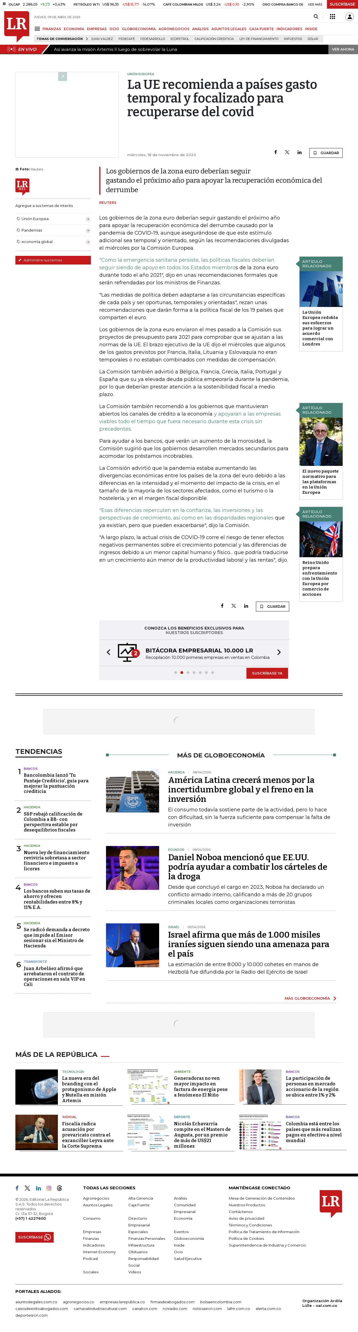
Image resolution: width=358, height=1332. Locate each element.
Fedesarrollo (152, 39)
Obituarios (137, 1252)
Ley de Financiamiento (258, 39)
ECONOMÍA (74, 29)
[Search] (316, 17)
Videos (134, 1272)
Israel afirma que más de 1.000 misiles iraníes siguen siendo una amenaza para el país (248, 944)
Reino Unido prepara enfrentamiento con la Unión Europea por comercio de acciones (319, 578)
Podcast (90, 1258)
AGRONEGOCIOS (174, 29)
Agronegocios (96, 1198)
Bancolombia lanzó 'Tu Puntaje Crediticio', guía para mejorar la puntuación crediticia (56, 783)
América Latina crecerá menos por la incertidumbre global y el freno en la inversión (241, 789)
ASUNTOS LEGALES (228, 29)
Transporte (35, 962)
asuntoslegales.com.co (36, 1302)
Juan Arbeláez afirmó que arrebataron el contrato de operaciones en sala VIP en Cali (54, 976)
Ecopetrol (180, 39)
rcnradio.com (175, 1308)
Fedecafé (127, 39)
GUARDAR (326, 153)
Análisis (180, 1198)
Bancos (31, 769)
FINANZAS (52, 29)
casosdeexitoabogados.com (41, 1308)
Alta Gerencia (140, 1198)
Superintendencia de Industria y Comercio (267, 1245)
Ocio (178, 1252)
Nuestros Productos (247, 1205)
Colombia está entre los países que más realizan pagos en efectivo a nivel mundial (314, 1132)
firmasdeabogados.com (172, 1302)
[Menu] (38, 28)
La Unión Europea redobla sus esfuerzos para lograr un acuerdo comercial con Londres (320, 328)
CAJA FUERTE (261, 29)
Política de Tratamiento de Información (264, 1231)
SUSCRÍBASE (342, 4)
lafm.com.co (238, 1308)
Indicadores (94, 1245)
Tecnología (73, 1072)
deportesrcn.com (31, 1315)
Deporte (182, 1117)
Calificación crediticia (214, 39)
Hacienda (32, 807)
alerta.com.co (268, 1308)
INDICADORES (289, 29)
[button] (106, 653)
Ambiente (182, 1072)
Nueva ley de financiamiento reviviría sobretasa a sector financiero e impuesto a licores (57, 860)
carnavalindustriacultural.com (100, 1308)
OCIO (114, 29)
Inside (179, 1245)
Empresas (92, 1231)
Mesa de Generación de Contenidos (262, 1198)
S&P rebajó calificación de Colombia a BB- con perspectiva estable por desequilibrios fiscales (53, 822)
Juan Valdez (102, 39)
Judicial (69, 1117)
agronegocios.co (78, 1302)
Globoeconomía (189, 1238)
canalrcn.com (144, 1308)
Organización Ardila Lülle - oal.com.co (322, 1303)
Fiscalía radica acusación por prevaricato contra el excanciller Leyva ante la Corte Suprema (88, 1135)
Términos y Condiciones (250, 1225)
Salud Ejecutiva (188, 1258)
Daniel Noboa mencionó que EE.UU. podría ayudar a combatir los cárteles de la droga (247, 866)
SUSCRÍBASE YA (267, 673)
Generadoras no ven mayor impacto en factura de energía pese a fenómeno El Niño (201, 1087)
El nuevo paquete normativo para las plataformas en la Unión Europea (320, 482)
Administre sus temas (40, 260)
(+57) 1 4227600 (30, 1218)
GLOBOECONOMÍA (139, 29)
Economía (183, 1218)
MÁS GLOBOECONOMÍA (307, 998)
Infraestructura (141, 1245)
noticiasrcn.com (207, 1308)
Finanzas (91, 1238)
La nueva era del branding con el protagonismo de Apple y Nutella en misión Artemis (89, 1089)
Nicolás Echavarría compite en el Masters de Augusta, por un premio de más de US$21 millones (202, 1135)
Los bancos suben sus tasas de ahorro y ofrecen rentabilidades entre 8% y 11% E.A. (57, 899)
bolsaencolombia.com (220, 1302)
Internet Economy (99, 1252)
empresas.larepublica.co (122, 1302)
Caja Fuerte (139, 1205)
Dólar (313, 39)
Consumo (92, 1218)
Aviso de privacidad (246, 1218)
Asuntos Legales (97, 1205)
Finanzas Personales (146, 1238)
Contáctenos (241, 1211)
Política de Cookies (246, 1238)
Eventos (181, 1231)
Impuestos (293, 39)
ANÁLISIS (200, 29)
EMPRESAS (97, 29)
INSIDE (311, 29)
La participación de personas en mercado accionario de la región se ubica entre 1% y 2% (312, 1087)
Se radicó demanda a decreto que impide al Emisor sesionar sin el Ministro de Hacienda (57, 938)
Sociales (90, 1272)
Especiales (138, 1231)
